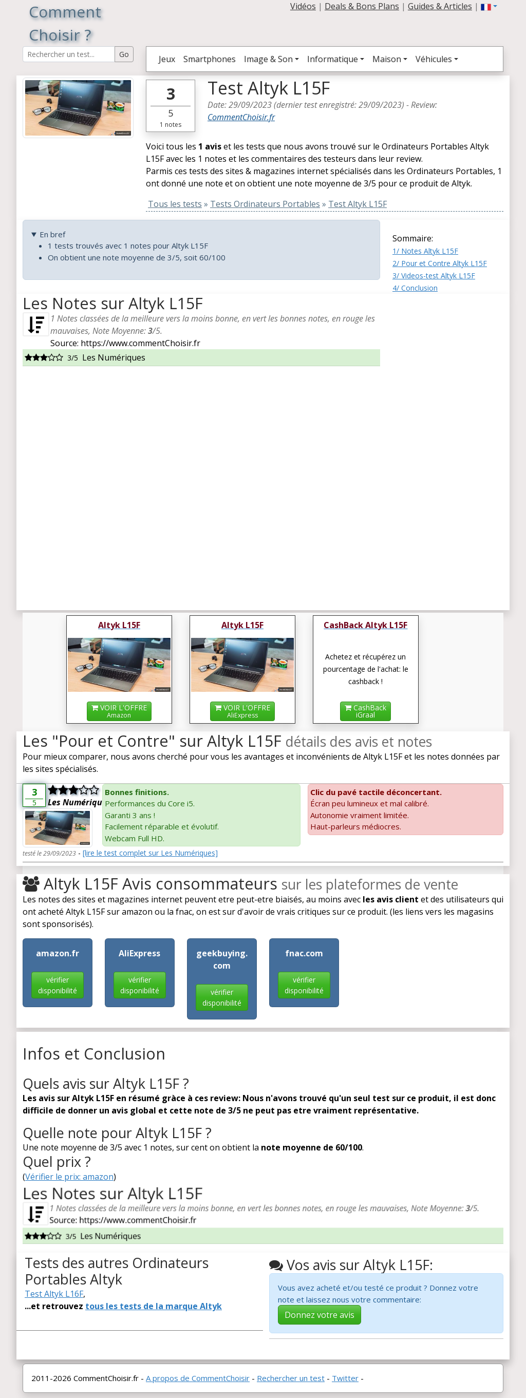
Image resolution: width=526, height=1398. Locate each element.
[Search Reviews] (69, 54)
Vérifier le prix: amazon (69, 1176)
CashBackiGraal (365, 711)
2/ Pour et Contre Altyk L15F (439, 263)
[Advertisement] (447, 448)
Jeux (167, 59)
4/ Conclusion (415, 288)
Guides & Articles (440, 6)
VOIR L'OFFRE (119, 711)
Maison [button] (386, 59)
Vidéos (303, 6)
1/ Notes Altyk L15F (425, 251)
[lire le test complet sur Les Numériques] (150, 853)
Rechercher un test (291, 1378)
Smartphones (209, 59)
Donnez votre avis (319, 1314)
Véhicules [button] (434, 59)
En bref (52, 234)
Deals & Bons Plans (362, 6)
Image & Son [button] (268, 59)
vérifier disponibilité (57, 985)
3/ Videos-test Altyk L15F (433, 275)
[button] (489, 6)
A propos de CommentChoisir (198, 1378)
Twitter (345, 1378)
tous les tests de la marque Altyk (153, 1306)
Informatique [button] (332, 59)
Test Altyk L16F (54, 1293)
